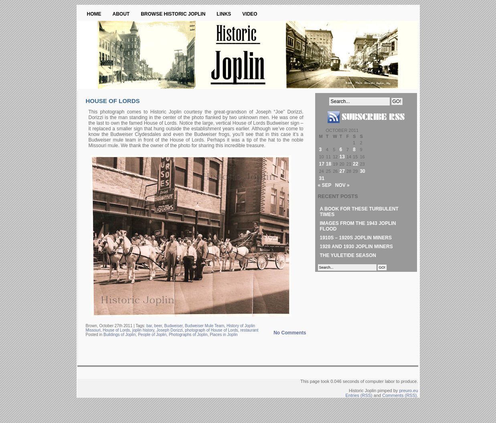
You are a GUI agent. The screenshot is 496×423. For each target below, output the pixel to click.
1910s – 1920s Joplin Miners (356, 238)
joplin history (143, 330)
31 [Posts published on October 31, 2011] (321, 178)
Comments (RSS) (399, 395)
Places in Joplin (223, 334)
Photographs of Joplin (188, 334)
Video (249, 14)
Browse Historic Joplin (173, 14)
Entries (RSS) (359, 395)
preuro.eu (408, 390)
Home (94, 14)
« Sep (325, 185)
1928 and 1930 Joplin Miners (356, 246)
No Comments (289, 333)
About (121, 14)
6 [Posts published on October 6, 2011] (340, 149)
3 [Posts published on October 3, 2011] (320, 149)
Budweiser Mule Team (204, 326)
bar (149, 326)
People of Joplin (152, 334)
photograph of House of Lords (211, 330)
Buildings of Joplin (119, 334)
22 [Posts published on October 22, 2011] (355, 164)
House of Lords (113, 100)
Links (224, 14)
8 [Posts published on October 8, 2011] (354, 149)
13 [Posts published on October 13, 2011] (341, 157)
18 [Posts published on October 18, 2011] (328, 164)
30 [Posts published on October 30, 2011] (362, 171)
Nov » (342, 185)
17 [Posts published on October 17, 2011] (321, 164)
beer (158, 326)
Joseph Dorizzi (169, 330)
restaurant (249, 330)
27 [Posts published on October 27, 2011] (341, 171)
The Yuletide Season (348, 255)
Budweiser (173, 326)
